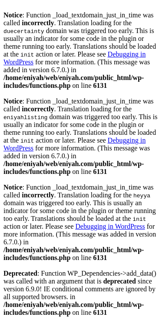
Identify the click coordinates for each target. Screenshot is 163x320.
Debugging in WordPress (110, 226)
